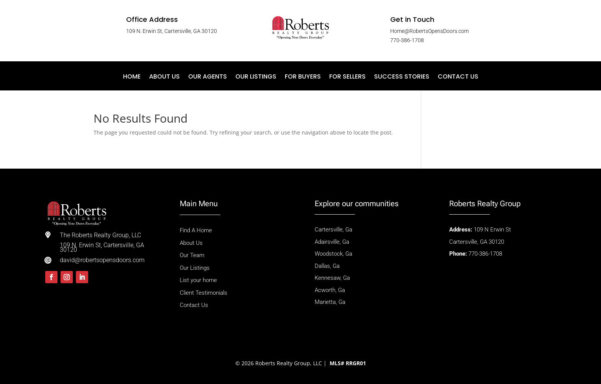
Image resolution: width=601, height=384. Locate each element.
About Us (164, 77)
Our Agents (207, 77)
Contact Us (458, 77)
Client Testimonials (203, 292)
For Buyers (303, 77)
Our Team (192, 255)
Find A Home (196, 230)
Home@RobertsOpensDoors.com (429, 31)
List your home (198, 280)
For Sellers (347, 77)
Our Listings (255, 77)
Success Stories (401, 77)
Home (132, 77)
